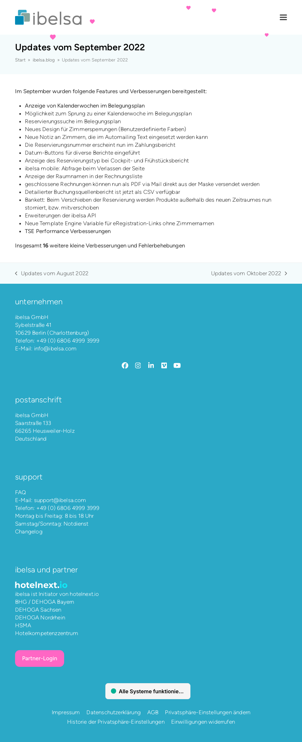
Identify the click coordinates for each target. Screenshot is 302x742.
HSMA (23, 625)
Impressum (66, 712)
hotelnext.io (84, 594)
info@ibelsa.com (55, 348)
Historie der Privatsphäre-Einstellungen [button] (116, 721)
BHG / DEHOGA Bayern (44, 602)
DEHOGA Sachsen (38, 609)
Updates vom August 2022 (51, 273)
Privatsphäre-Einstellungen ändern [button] (207, 712)
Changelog (29, 531)
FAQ (20, 492)
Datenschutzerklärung (113, 712)
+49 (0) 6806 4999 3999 (68, 340)
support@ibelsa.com (60, 500)
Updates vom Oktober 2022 (249, 273)
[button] (283, 17)
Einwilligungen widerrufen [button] (203, 721)
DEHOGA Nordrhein (40, 617)
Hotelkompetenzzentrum (46, 633)
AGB (153, 712)
